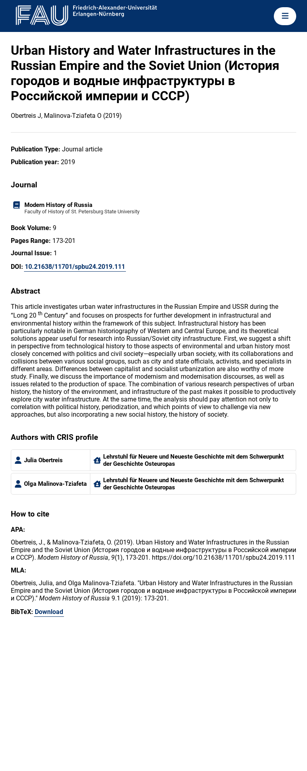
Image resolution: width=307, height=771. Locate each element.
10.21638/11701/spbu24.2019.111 (75, 266)
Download (49, 612)
